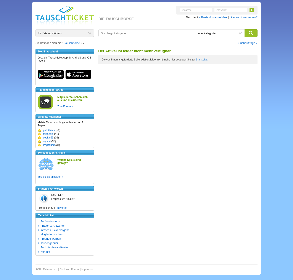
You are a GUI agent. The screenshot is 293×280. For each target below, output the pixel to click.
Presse (75, 269)
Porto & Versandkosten (54, 247)
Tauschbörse (72, 43)
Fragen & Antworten (52, 225)
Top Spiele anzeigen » (50, 176)
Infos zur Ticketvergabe (54, 230)
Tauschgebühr (49, 243)
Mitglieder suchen (51, 234)
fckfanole (48, 133)
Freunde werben (50, 238)
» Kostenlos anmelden (213, 17)
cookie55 (48, 137)
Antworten (61, 207)
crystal (47, 141)
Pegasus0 (49, 145)
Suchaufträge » (248, 43)
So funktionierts (50, 221)
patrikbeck (49, 130)
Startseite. (202, 59)
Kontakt (45, 251)
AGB (38, 269)
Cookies (64, 269)
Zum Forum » (65, 106)
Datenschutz (50, 269)
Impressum (87, 269)
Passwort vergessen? (244, 17)
